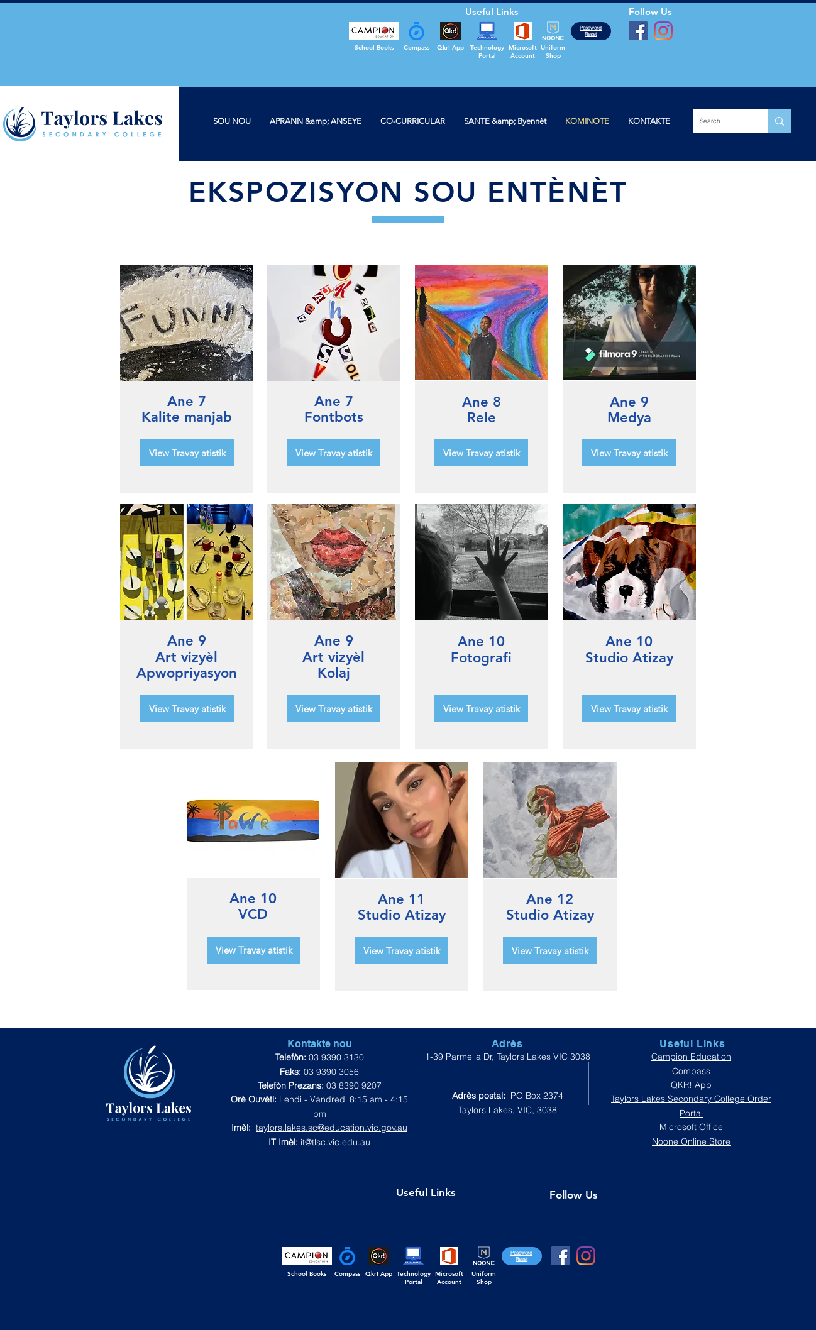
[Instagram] (663, 30)
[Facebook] (638, 30)
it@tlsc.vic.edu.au (335, 1142)
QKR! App (691, 1085)
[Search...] (720, 121)
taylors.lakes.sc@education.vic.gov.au (331, 1127)
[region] (186, 323)
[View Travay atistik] (187, 452)
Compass (691, 1071)
